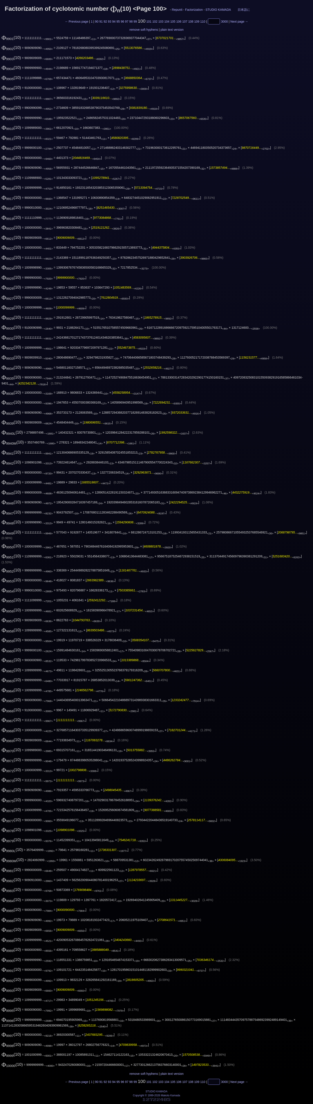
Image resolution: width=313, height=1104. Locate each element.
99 (135, 21)
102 (154, 21)
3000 (224, 21)
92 (105, 21)
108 (190, 21)
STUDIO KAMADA (218, 9)
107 (184, 21)
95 (118, 21)
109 (196, 21)
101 (148, 21)
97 (126, 21)
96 (122, 21)
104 (166, 21)
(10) (11, 37)
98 (131, 21)
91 (101, 21)
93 (109, 21)
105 (172, 21)
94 (114, 21)
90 (97, 21)
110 (202, 21)
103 (160, 21)
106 (178, 21)
